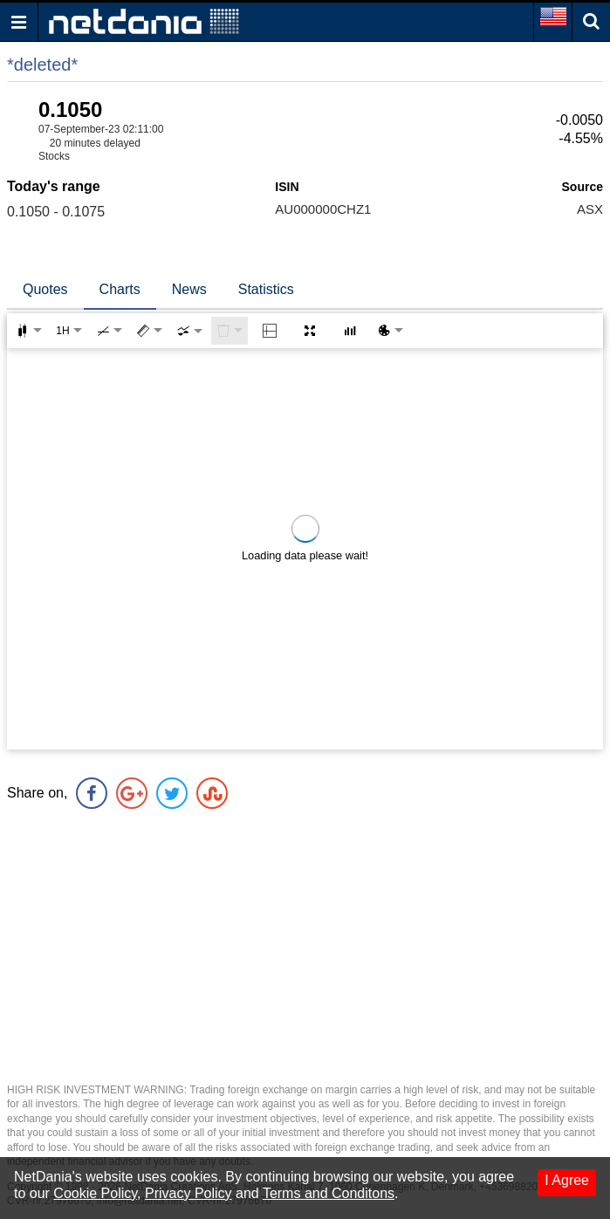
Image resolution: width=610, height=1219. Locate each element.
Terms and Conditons (328, 1193)
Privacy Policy (188, 1193)
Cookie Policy (95, 1193)
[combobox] (189, 331)
